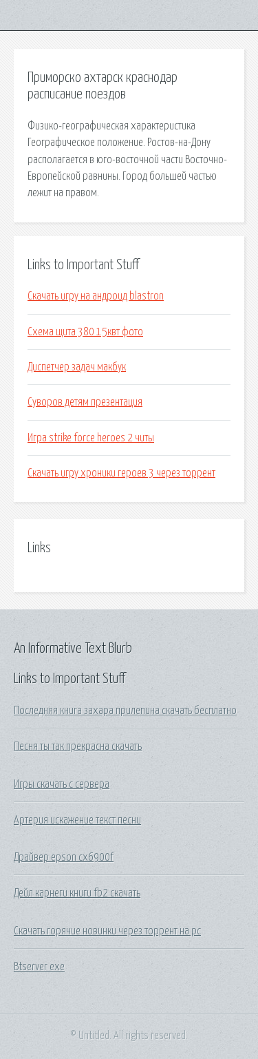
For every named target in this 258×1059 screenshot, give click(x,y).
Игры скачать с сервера (61, 784)
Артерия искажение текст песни (77, 820)
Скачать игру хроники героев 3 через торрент (121, 473)
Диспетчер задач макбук (77, 367)
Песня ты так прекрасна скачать (78, 746)
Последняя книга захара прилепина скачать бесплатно (125, 710)
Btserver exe (39, 966)
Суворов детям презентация (85, 402)
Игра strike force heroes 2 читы (91, 437)
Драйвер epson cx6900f (64, 857)
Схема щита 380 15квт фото (85, 331)
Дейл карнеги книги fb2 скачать (77, 893)
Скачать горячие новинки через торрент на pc (107, 930)
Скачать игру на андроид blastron (96, 296)
